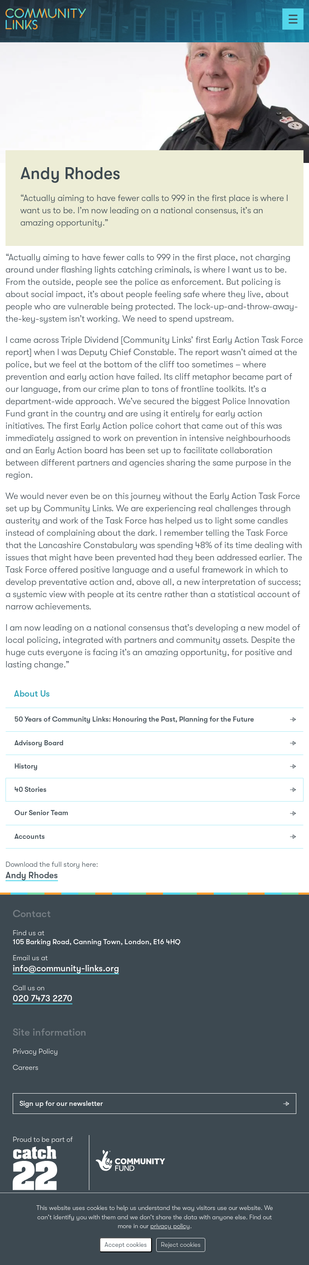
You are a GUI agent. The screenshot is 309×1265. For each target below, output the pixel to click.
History (26, 766)
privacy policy (170, 1226)
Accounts (29, 836)
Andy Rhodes (32, 875)
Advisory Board (38, 743)
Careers (26, 1068)
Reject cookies (181, 1244)
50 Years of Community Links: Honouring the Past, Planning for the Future (134, 719)
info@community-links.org (66, 968)
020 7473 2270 (42, 998)
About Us (32, 694)
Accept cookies (126, 1244)
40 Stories (30, 789)
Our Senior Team (41, 813)
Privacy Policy (35, 1051)
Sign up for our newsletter (61, 1104)
